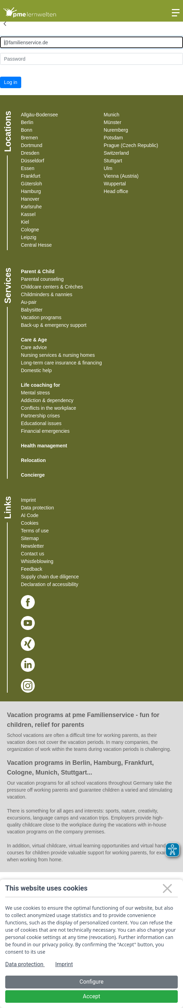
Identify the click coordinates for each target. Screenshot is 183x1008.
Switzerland (116, 153)
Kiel (25, 222)
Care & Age (34, 340)
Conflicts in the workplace (48, 408)
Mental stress (35, 392)
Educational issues (41, 423)
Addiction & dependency (47, 400)
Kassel (28, 214)
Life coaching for (40, 385)
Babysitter (31, 310)
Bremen (29, 137)
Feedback (31, 569)
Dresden (30, 153)
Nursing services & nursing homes (58, 355)
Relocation (33, 460)
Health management (44, 445)
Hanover (30, 199)
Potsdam (113, 137)
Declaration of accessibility (49, 584)
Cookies (30, 523)
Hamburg (31, 191)
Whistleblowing (37, 561)
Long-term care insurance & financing (61, 363)
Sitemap (30, 538)
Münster (112, 122)
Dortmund (31, 145)
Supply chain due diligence (50, 576)
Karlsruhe (31, 206)
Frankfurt (30, 176)
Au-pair (29, 302)
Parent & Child (37, 271)
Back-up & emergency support (53, 325)
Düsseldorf (32, 160)
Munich (111, 114)
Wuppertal (115, 183)
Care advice (34, 347)
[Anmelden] (91, 42)
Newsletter (32, 546)
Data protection (37, 507)
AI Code (30, 515)
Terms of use (35, 530)
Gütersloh (31, 183)
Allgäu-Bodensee (39, 114)
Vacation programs (41, 317)
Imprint (28, 500)
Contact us (32, 553)
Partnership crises (40, 415)
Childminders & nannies (46, 294)
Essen (27, 168)
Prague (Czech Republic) (131, 145)
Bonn (26, 130)
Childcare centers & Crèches (52, 287)
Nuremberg (116, 130)
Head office (116, 191)
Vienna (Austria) (121, 176)
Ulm (108, 168)
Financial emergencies (45, 431)
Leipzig (28, 237)
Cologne (30, 229)
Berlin (27, 122)
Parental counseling (42, 279)
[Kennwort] (91, 58)
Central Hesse (36, 245)
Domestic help (36, 370)
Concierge (33, 475)
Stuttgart (113, 160)
